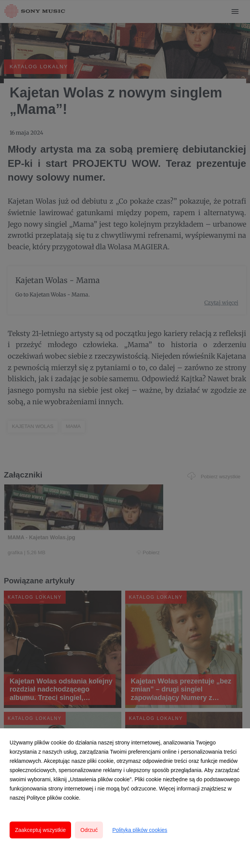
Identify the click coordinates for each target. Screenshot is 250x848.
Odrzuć (89, 830)
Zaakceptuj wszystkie (40, 830)
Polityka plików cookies (139, 830)
